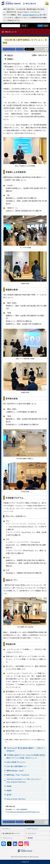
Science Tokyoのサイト (31, 15)
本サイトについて (33, 829)
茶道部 (9, 786)
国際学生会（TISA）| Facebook (18, 775)
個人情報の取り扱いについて (11, 833)
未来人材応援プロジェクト (16, 762)
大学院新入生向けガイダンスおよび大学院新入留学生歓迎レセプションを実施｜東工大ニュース (26, 756)
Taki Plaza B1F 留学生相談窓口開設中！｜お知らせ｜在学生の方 (26, 749)
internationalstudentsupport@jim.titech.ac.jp (24, 812)
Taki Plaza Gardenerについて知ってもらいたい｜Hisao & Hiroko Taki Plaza (24, 780)
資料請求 (30, 838)
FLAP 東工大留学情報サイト (17, 766)
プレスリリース (7, 838)
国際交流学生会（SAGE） (16, 770)
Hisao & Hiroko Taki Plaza (16, 799)
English (46, 26)
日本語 (40, 26)
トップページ (7, 829)
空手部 (9, 794)
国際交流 (10, 55)
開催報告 (10, 59)
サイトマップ (32, 833)
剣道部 (9, 790)
